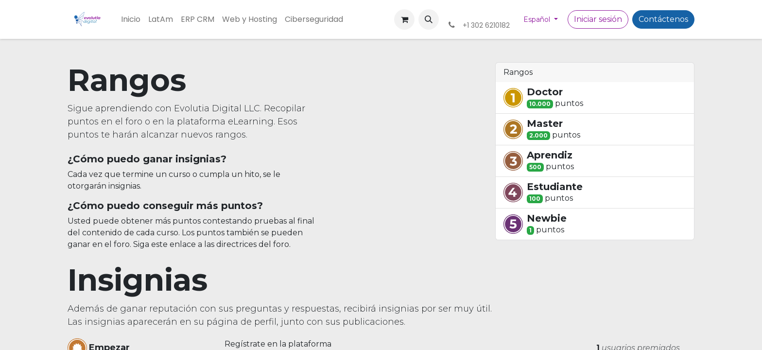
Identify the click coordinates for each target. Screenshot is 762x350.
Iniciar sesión (598, 19)
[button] (428, 19)
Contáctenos (663, 19)
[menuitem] (130, 19)
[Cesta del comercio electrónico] (404, 19)
